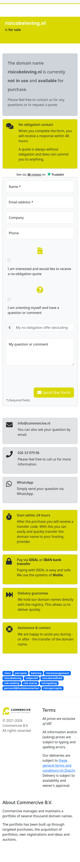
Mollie (58, 575)
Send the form (53, 392)
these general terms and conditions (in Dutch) (58, 765)
